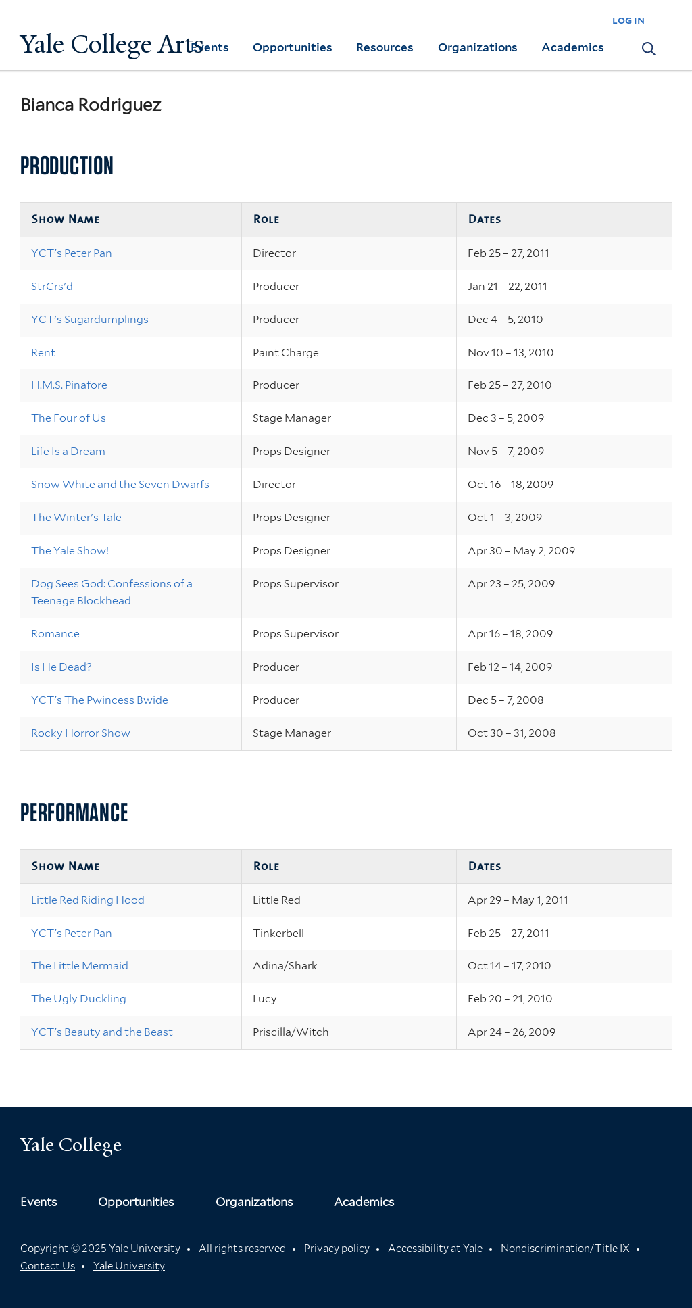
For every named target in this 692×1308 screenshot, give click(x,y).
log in (628, 20)
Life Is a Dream (68, 451)
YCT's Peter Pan (71, 253)
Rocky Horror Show (80, 733)
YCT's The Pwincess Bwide (99, 700)
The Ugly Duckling (78, 998)
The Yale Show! (70, 550)
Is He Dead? (61, 666)
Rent (43, 352)
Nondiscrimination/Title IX (565, 1248)
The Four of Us (68, 418)
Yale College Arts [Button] (112, 44)
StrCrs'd (52, 286)
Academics (572, 47)
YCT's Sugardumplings (90, 319)
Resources (385, 47)
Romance (55, 633)
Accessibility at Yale (435, 1248)
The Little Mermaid (79, 965)
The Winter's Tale (76, 517)
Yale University (129, 1266)
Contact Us (47, 1266)
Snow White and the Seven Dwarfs (120, 484)
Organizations (478, 47)
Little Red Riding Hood (88, 900)
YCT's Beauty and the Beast (102, 1031)
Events (210, 47)
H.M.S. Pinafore (69, 385)
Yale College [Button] (71, 1144)
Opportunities (292, 47)
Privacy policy (337, 1248)
